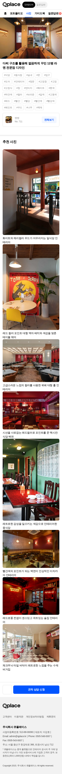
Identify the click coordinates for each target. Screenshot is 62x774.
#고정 (54, 81)
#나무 (29, 107)
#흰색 (52, 88)
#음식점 (18, 75)
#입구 (47, 75)
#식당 (7, 75)
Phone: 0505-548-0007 (39, 736)
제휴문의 (51, 716)
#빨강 (27, 101)
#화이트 (40, 88)
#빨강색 (50, 101)
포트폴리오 (16, 13)
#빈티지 (28, 88)
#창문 (31, 81)
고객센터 (7, 716)
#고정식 (8, 88)
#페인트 (8, 107)
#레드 (7, 101)
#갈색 (41, 94)
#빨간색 (38, 101)
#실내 (29, 75)
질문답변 (40, 4)
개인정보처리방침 (35, 716)
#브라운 (30, 94)
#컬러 (19, 94)
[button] (57, 4)
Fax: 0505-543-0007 (12, 740)
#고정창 (43, 81)
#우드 (19, 107)
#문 (38, 75)
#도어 (7, 81)
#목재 (39, 107)
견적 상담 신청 (36, 689)
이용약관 (18, 716)
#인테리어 (19, 81)
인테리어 (28, 4)
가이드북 (40, 13)
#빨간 (17, 101)
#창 (18, 88)
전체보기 (49, 119)
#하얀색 (8, 94)
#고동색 (53, 94)
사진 (28, 13)
